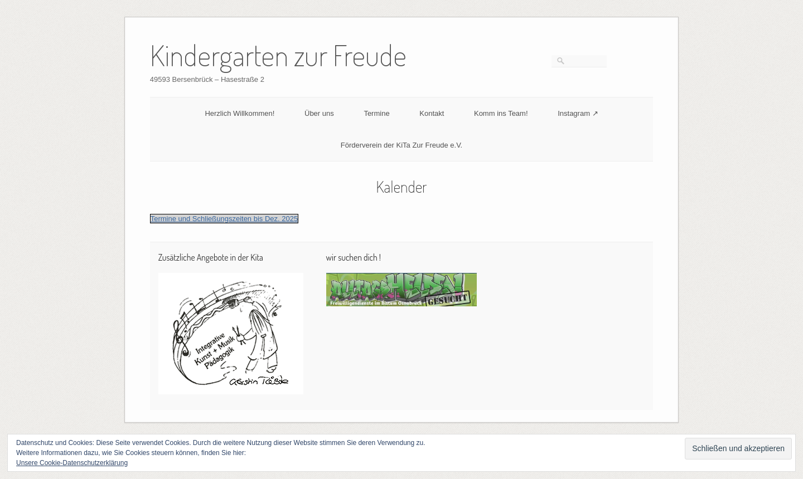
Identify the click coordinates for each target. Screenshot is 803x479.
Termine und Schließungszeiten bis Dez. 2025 (224, 218)
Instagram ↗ (578, 113)
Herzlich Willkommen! (239, 113)
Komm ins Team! (501, 113)
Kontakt (431, 113)
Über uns (319, 113)
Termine (376, 113)
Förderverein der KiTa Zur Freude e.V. (401, 145)
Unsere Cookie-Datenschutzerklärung (72, 463)
